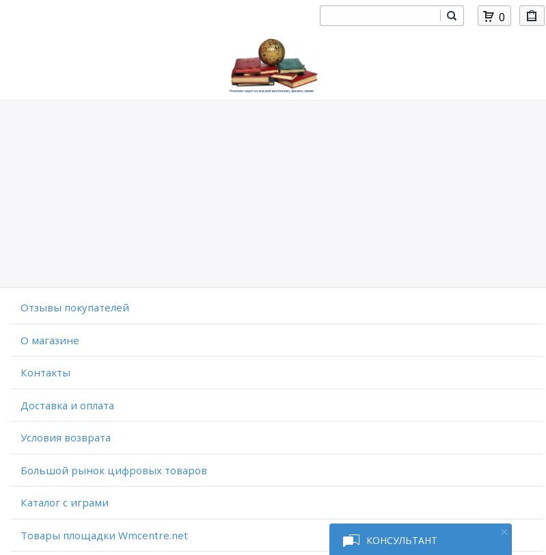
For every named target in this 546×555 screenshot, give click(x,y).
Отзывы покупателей (75, 307)
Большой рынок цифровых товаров (114, 470)
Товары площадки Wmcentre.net (104, 535)
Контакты (45, 372)
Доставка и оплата (67, 405)
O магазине (50, 340)
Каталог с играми (65, 502)
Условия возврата (66, 437)
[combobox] (380, 15)
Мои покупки (532, 18)
